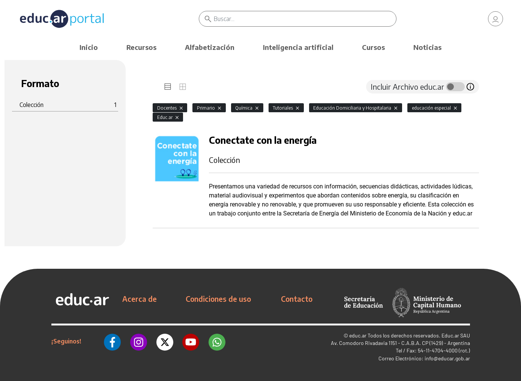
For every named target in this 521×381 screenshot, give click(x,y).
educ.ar (357, 335)
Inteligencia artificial (298, 47)
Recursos (141, 47)
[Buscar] (305, 18)
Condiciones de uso (218, 298)
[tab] (167, 86)
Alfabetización (209, 47)
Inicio (89, 47)
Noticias (427, 47)
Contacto (296, 298)
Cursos (373, 47)
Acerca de (139, 298)
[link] (495, 18)
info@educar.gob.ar (447, 358)
